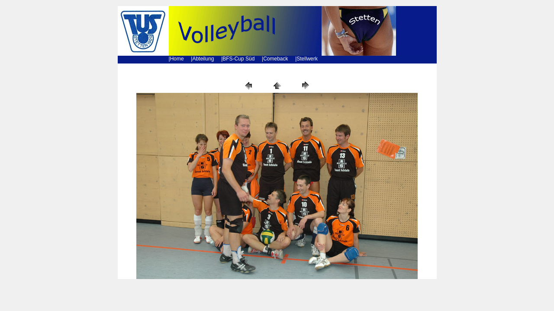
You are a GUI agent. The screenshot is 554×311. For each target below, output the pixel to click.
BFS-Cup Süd (238, 59)
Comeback (275, 59)
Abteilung (203, 59)
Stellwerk (307, 59)
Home (177, 59)
